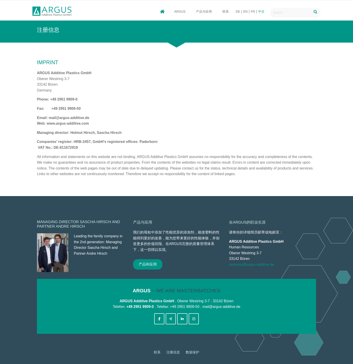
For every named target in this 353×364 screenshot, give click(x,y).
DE (238, 11)
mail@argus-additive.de (221, 307)
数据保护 (192, 352)
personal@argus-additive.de (251, 264)
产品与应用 (204, 11)
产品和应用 (148, 264)
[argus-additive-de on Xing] (171, 318)
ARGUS (180, 11)
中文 (261, 11)
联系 (225, 11)
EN (245, 11)
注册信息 (173, 352)
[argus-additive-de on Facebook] (159, 318)
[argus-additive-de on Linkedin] (182, 318)
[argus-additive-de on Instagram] (194, 318)
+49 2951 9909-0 (140, 307)
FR (253, 11)
